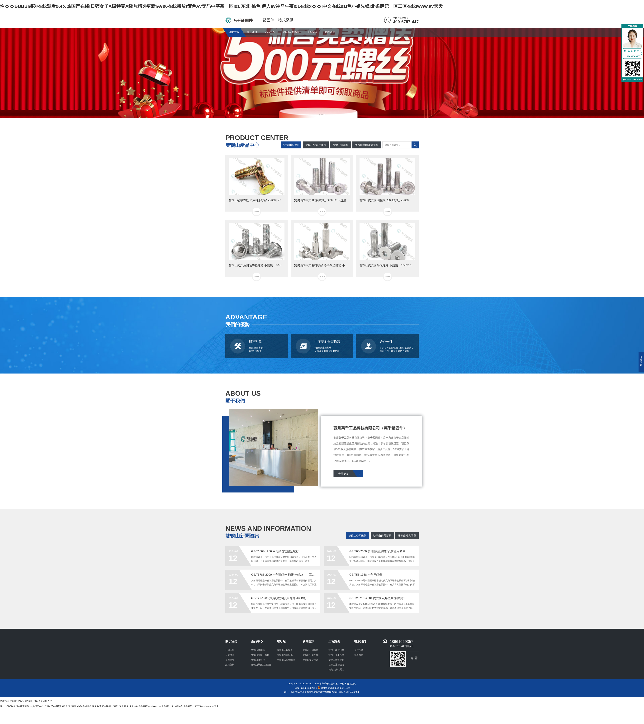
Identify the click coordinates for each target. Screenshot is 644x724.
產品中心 (270, 32)
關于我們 (252, 32)
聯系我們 (330, 32)
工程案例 (312, 32)
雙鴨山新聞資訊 (291, 32)
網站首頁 (234, 32)
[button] (319, 114)
